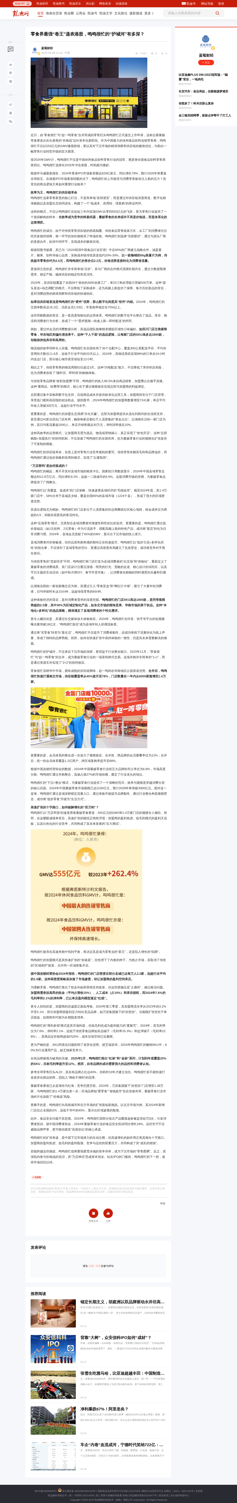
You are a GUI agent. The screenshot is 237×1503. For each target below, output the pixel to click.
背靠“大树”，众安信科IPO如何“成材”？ (115, 1337)
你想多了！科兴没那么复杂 (196, 103)
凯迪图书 (59, 3)
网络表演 (105, 3)
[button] (22, 3)
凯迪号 (192, 3)
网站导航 (207, 3)
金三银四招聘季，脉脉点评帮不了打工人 (205, 115)
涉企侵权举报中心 (179, 1495)
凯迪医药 (42, 3)
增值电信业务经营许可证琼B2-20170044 (119, 1491)
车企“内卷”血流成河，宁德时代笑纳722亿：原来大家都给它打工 (137, 1445)
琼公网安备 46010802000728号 (77, 1491)
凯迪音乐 (75, 3)
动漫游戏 (121, 3)
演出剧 (90, 3)
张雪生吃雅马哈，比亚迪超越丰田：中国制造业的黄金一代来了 (136, 1373)
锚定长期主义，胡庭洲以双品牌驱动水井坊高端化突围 (128, 1302)
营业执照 (163, 1495)
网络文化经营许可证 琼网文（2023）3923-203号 (167, 1491)
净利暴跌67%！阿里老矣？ (104, 1409)
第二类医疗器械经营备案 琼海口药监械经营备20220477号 (126, 1495)
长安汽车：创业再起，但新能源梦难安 (203, 91)
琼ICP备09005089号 (45, 1491)
